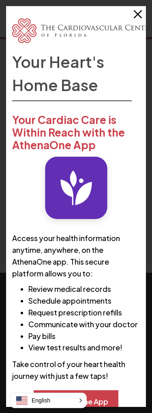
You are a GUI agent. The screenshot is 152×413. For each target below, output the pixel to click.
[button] (48, 400)
